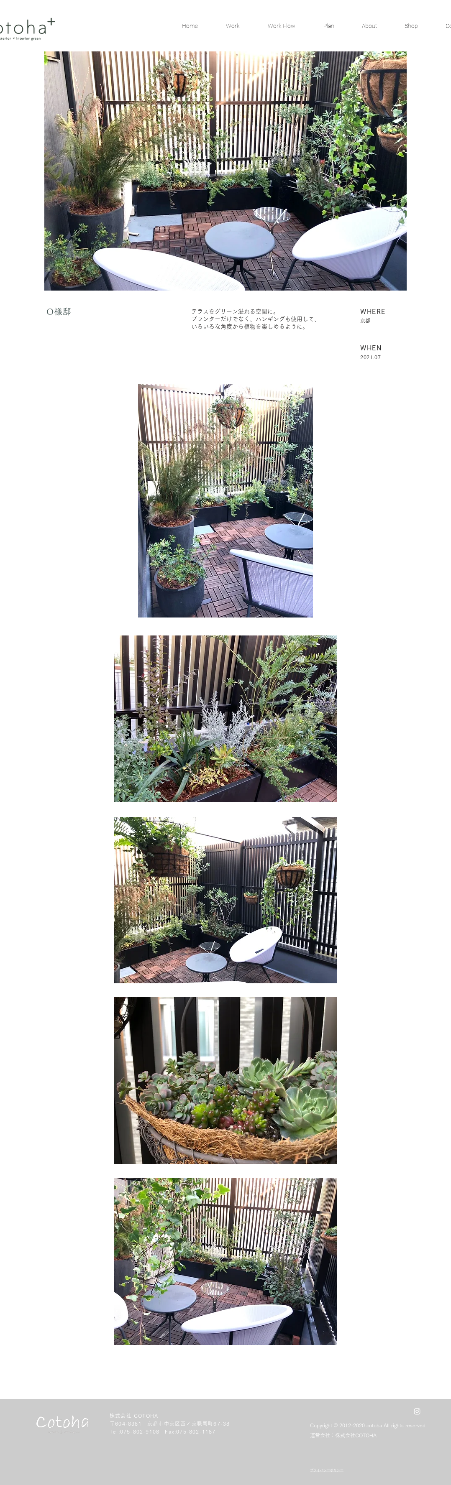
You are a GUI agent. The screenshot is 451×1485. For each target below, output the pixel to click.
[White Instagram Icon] (417, 1411)
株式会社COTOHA (356, 1435)
